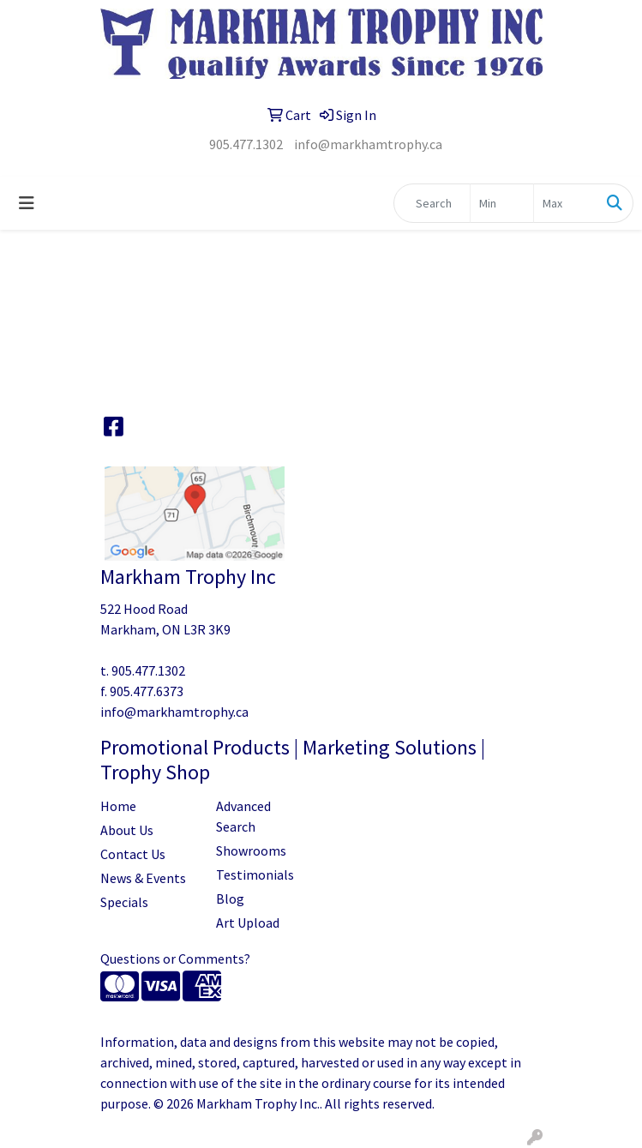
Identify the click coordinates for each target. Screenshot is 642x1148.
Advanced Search (243, 816)
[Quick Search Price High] (565, 203)
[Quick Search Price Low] (502, 203)
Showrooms (251, 850)
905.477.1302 (246, 144)
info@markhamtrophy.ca (368, 144)
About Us (126, 829)
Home (118, 805)
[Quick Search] (432, 203)
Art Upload (247, 922)
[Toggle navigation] (27, 203)
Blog (230, 898)
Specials (124, 902)
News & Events (143, 878)
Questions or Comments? (175, 958)
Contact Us (132, 854)
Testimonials (255, 874)
